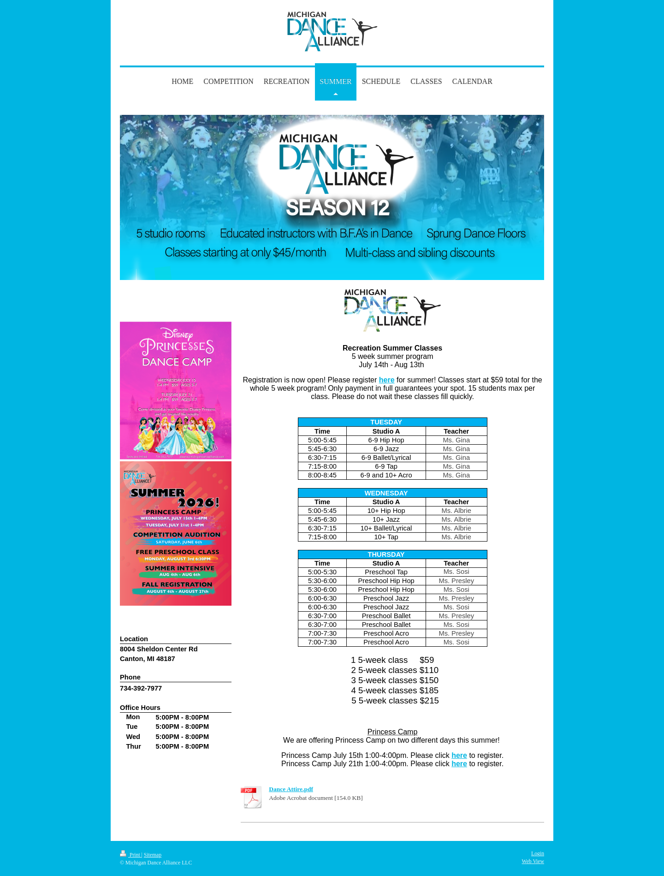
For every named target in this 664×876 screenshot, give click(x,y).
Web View (533, 861)
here (387, 380)
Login (537, 854)
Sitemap (152, 855)
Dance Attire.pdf (291, 789)
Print (131, 855)
